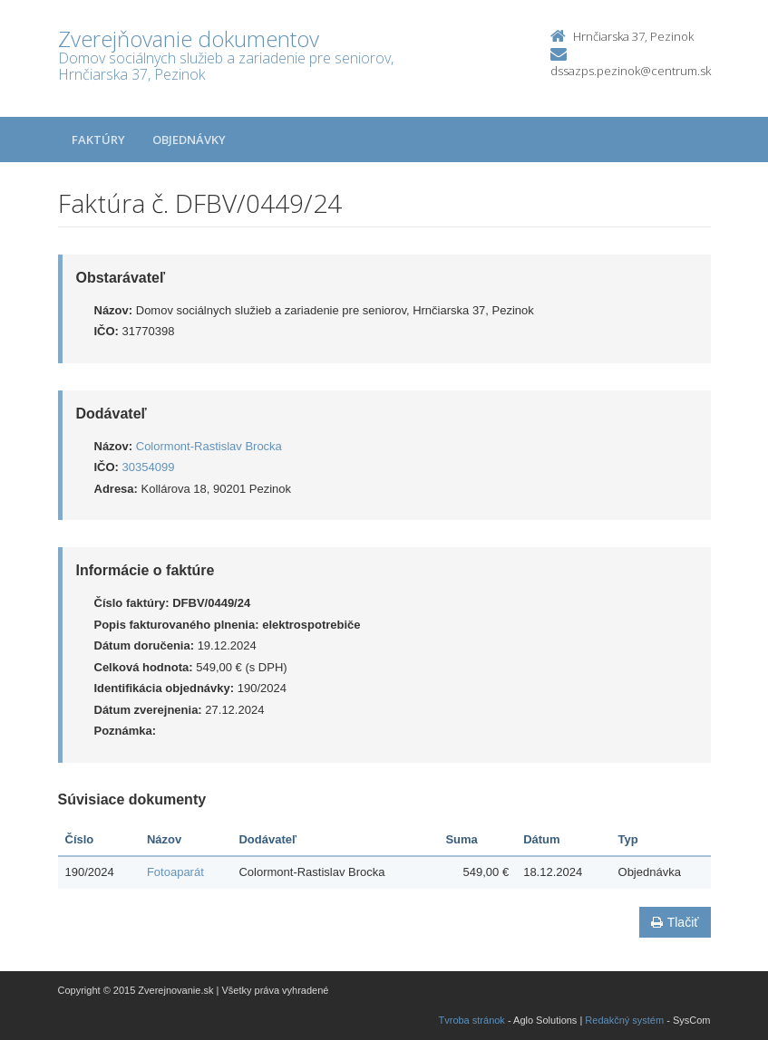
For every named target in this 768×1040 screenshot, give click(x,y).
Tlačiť (675, 922)
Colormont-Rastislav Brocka (209, 446)
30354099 (148, 467)
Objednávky (189, 139)
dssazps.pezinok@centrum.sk (630, 71)
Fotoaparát (175, 872)
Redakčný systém (624, 1020)
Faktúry (98, 139)
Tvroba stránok (472, 1020)
